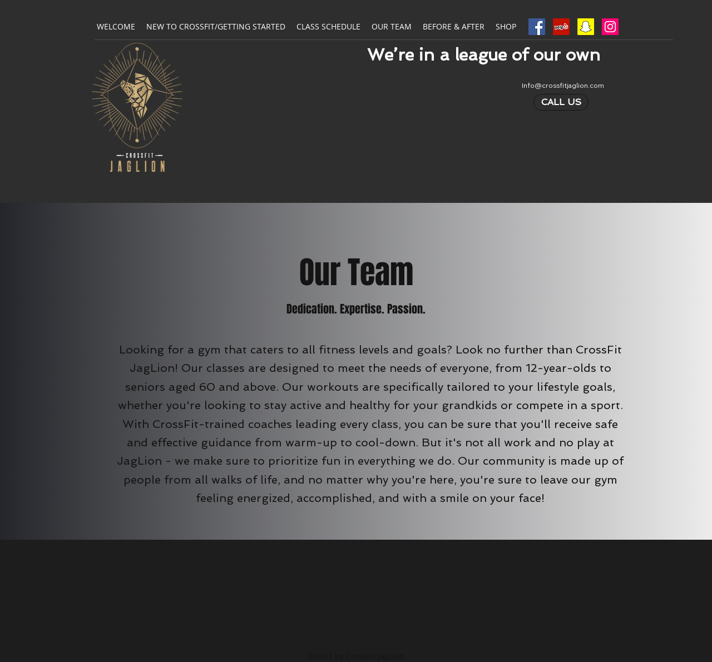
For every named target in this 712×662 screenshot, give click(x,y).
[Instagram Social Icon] (610, 26)
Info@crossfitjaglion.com (563, 85)
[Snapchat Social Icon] (585, 26)
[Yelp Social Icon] (561, 26)
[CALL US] (561, 102)
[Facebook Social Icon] (536, 26)
